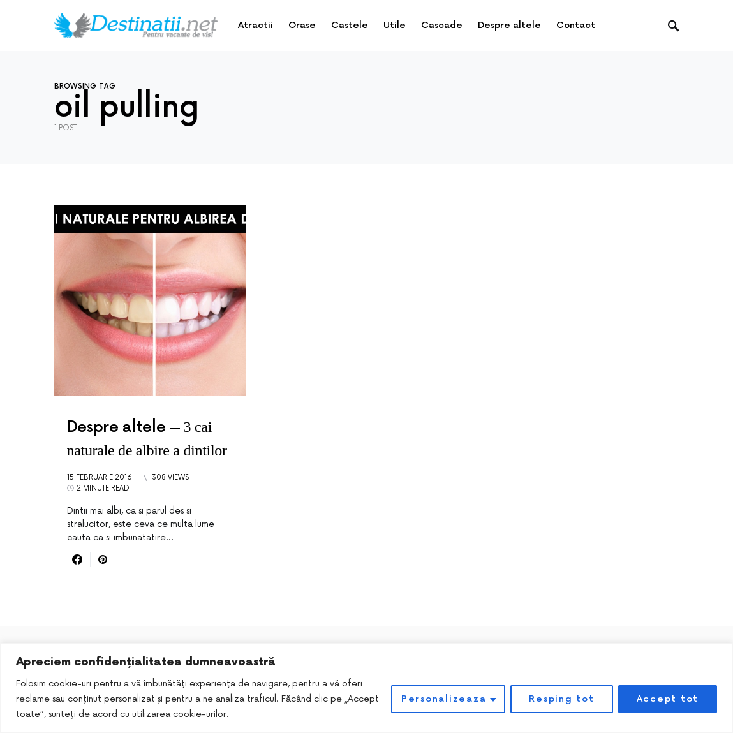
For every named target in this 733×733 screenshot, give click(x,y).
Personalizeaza (444, 698)
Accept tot (668, 698)
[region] (366, 688)
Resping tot (561, 698)
